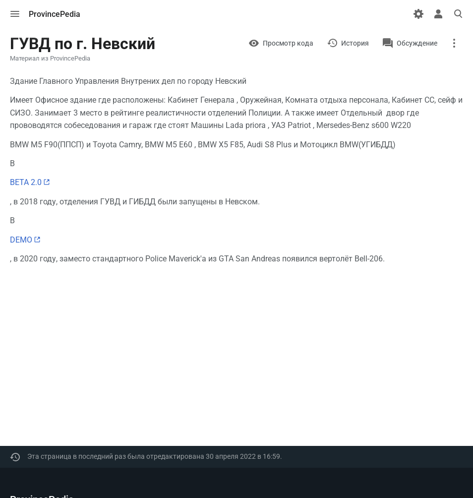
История (355, 43)
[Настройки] (418, 14)
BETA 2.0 (26, 182)
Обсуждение (417, 43)
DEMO (21, 240)
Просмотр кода (288, 43)
